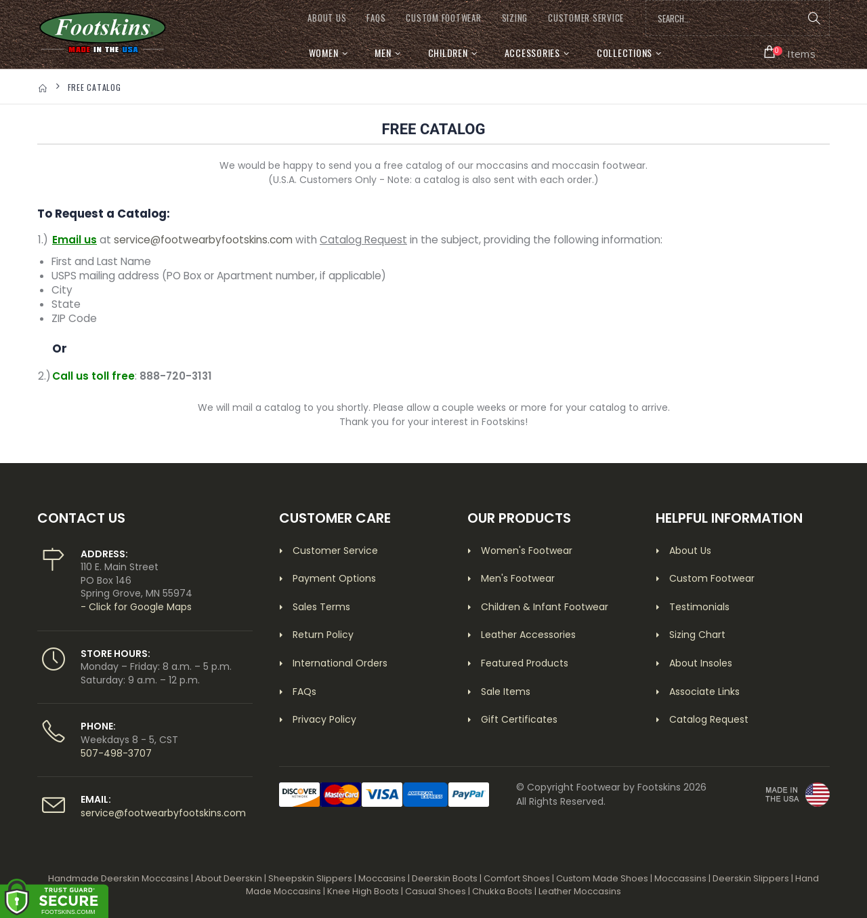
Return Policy (323, 634)
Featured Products (524, 663)
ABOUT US (327, 18)
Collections (624, 52)
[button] (790, 52)
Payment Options (334, 578)
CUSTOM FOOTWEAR (443, 18)
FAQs (375, 18)
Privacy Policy (324, 719)
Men (383, 52)
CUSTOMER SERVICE (586, 18)
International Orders (340, 663)
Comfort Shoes (517, 878)
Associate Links (704, 691)
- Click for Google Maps (136, 607)
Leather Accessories (528, 634)
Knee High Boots (363, 891)
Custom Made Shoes (602, 878)
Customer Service (335, 550)
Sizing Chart (697, 634)
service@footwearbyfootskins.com (203, 240)
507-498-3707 (116, 753)
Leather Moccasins (579, 891)
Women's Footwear (526, 550)
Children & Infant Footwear (544, 607)
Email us (74, 240)
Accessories (532, 52)
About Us (690, 550)
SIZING (515, 18)
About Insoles (700, 663)
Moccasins (382, 878)
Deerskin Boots (445, 878)
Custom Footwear (712, 578)
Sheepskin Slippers (310, 878)
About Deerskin (228, 878)
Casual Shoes (435, 891)
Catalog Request (708, 719)
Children (448, 52)
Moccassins (680, 878)
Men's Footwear (518, 578)
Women (324, 52)
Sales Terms (321, 607)
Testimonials (699, 607)
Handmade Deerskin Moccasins (118, 878)
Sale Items (505, 691)
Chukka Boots (502, 891)
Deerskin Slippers (751, 878)
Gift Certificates (519, 719)
